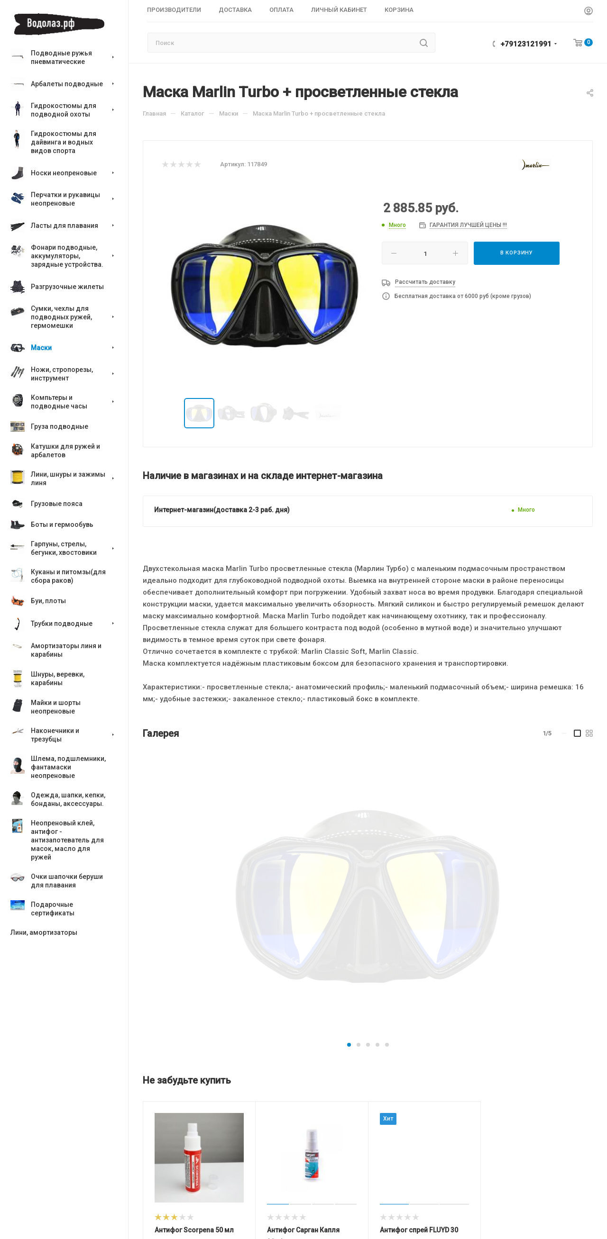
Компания (238, 1194)
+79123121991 (526, 44)
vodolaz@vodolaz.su (540, 1186)
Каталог (158, 1194)
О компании (237, 1213)
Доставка (336, 1211)
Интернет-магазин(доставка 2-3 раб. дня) (222, 510)
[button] (349, 783)
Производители (172, 1213)
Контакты (234, 1226)
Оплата (332, 1198)
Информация (346, 1165)
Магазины (336, 1184)
